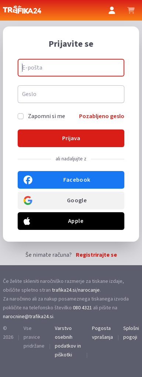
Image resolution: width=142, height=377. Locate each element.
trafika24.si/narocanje (76, 290)
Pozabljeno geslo (101, 116)
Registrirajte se (96, 255)
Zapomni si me (46, 116)
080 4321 (82, 308)
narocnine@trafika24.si (28, 316)
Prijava (71, 138)
